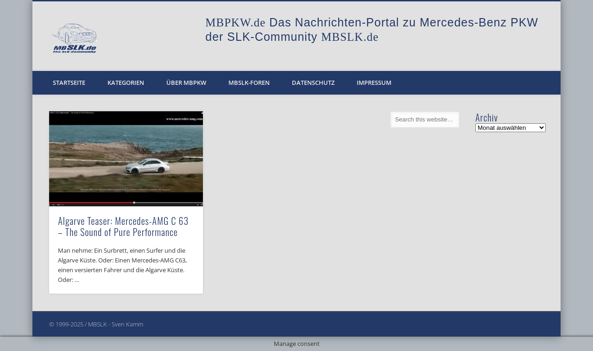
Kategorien (125, 82)
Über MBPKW (186, 82)
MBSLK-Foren (249, 82)
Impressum (374, 82)
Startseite (69, 82)
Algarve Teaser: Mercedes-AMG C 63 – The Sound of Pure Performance (123, 226)
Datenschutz (313, 82)
